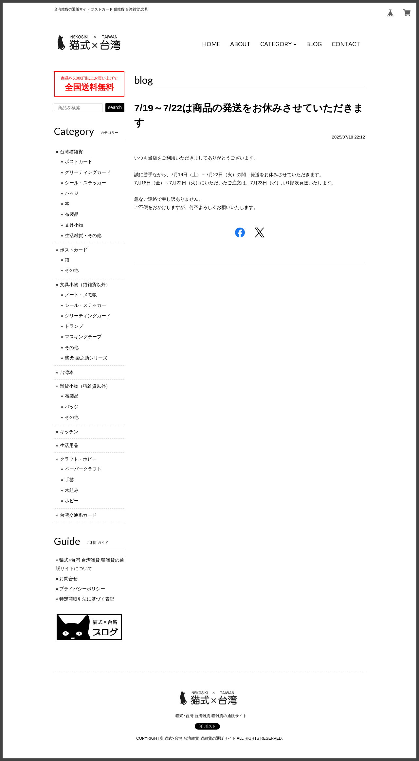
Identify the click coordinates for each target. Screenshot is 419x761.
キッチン (69, 431)
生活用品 (69, 445)
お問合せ (68, 578)
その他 (72, 270)
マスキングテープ (83, 336)
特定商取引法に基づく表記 (86, 599)
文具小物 (74, 225)
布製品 (72, 214)
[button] (278, 44)
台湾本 (67, 372)
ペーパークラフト (83, 469)
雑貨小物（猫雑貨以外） (85, 386)
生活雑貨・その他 (83, 235)
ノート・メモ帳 (81, 294)
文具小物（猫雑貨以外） (85, 284)
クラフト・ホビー (78, 459)
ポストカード (78, 161)
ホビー (72, 500)
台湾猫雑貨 (71, 151)
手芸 (69, 479)
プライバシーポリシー (82, 588)
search (115, 107)
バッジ (72, 193)
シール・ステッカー (85, 182)
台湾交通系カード (78, 515)
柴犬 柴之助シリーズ (86, 358)
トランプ (74, 326)
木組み (72, 490)
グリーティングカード (88, 172)
